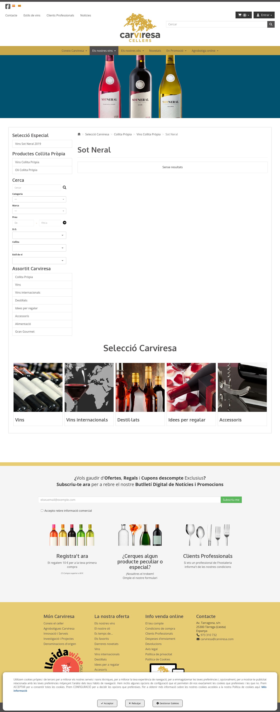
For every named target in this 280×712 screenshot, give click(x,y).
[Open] (62, 235)
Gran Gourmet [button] (24, 332)
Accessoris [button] (22, 316)
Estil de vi (17, 254)
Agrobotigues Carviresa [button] (59, 628)
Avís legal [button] (151, 649)
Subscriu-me (231, 500)
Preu (14, 217)
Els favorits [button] (101, 639)
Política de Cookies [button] (157, 659)
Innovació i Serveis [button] (56, 633)
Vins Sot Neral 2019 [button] (28, 144)
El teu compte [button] (154, 623)
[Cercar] (271, 24)
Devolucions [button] (153, 644)
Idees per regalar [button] (26, 308)
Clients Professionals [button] (159, 633)
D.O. (14, 229)
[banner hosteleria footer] (207, 535)
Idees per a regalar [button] (106, 665)
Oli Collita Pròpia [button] (26, 170)
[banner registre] (72, 535)
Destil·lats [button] (21, 300)
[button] (7, 7)
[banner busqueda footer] (140, 535)
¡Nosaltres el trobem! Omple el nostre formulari (140, 576)
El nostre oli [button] (102, 628)
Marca (15, 205)
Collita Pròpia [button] (24, 277)
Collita (15, 241)
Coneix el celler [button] (54, 623)
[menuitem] (15, 6)
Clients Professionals (207, 556)
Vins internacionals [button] (27, 292)
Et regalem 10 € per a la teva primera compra (72, 565)
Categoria (17, 193)
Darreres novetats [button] (106, 644)
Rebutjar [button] (135, 703)
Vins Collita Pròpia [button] (27, 162)
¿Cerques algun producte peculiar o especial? (140, 561)
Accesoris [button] (100, 670)
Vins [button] (18, 285)
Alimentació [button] (23, 324)
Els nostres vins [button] (104, 623)
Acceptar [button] (107, 703)
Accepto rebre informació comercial (66, 511)
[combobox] (39, 199)
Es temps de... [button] (103, 633)
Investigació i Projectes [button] (59, 639)
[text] (216, 24)
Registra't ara (72, 556)
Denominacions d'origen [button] (60, 644)
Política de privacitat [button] (158, 654)
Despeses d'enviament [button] (160, 639)
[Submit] (63, 223)
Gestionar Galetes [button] (167, 703)
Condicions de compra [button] (160, 628)
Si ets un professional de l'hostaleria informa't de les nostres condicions (208, 565)
